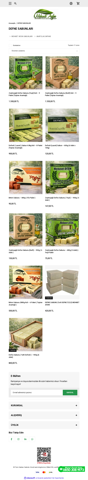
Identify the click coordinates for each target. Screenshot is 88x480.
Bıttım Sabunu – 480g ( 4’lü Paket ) (22, 198)
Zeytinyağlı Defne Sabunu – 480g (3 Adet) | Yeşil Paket (61, 251)
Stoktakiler (17, 45)
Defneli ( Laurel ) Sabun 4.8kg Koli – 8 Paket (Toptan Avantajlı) (25, 147)
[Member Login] (70, 3)
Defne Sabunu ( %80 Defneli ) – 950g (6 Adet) (24, 356)
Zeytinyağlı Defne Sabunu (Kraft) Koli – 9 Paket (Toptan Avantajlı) (60, 94)
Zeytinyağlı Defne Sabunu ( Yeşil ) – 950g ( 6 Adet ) (62, 199)
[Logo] (44, 14)
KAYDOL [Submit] (70, 392)
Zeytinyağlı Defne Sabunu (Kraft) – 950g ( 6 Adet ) (25, 251)
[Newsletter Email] (44, 392)
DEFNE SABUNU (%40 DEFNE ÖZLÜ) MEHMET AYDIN (62, 304)
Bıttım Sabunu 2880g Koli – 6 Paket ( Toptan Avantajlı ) (25, 304)
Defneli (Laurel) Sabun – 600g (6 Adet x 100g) (60, 147)
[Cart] (77, 3)
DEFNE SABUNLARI (24, 23)
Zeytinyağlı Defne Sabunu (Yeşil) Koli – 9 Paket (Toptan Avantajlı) (24, 94)
